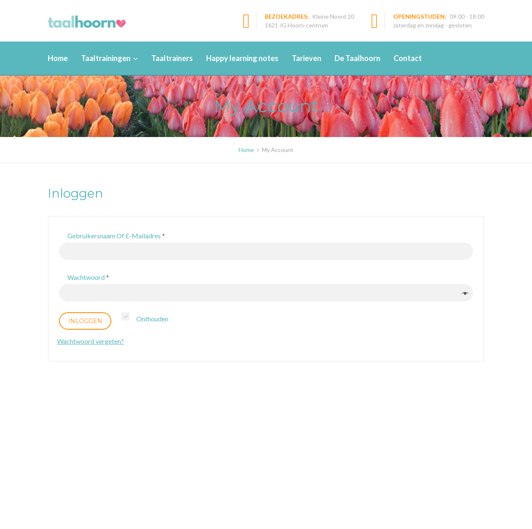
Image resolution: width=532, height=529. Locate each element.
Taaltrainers (172, 58)
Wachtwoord (88, 277)
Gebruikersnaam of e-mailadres (116, 236)
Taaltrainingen (106, 58)
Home (58, 58)
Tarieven (306, 58)
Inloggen (85, 321)
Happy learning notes (242, 58)
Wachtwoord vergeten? (90, 341)
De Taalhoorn (357, 58)
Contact (408, 58)
